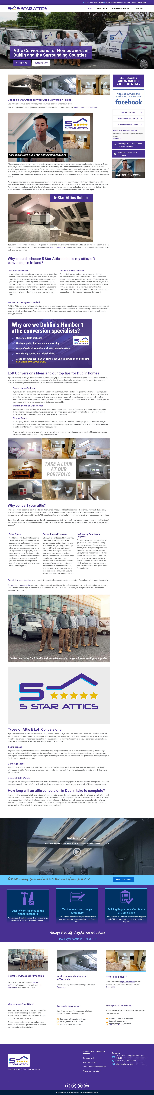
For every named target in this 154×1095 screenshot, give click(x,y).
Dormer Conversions (120, 8)
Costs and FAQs (89, 1058)
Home (90, 8)
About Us (102, 9)
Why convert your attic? (91, 1071)
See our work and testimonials (94, 1067)
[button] (22, 63)
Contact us (138, 8)
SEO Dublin (83, 1093)
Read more (61, 987)
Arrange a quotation (90, 1062)
